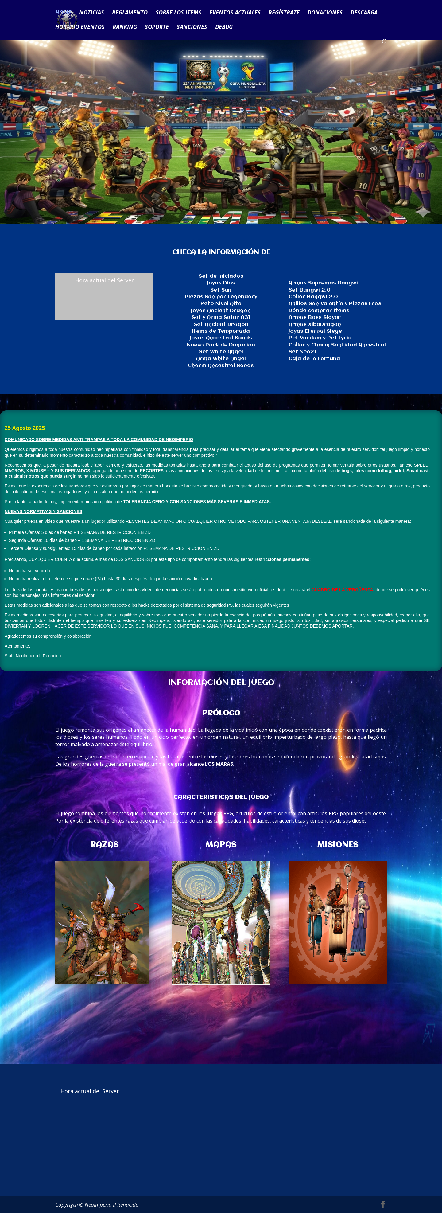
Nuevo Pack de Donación (221, 345)
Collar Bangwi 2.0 (313, 296)
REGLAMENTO (130, 13)
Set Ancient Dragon (221, 324)
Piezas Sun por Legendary (221, 296)
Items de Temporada (221, 331)
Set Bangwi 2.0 (310, 290)
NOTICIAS (91, 13)
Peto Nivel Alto (221, 303)
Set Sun (220, 290)
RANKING (125, 27)
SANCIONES (192, 27)
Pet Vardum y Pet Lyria (320, 338)
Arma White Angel (221, 358)
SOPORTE (157, 27)
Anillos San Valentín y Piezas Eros (335, 303)
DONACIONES (325, 13)
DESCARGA (364, 13)
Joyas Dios (221, 283)
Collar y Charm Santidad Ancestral (337, 345)
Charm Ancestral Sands (221, 365)
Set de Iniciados (221, 276)
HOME (63, 13)
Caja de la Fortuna (314, 358)
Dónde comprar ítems (319, 310)
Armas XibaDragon (315, 324)
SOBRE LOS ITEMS (178, 13)
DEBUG (224, 27)
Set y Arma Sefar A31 (221, 317)
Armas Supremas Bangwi (323, 283)
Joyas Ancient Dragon (221, 310)
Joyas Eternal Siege (315, 331)
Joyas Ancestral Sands (221, 338)
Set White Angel (221, 351)
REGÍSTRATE (284, 13)
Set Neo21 (302, 351)
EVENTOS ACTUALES (235, 13)
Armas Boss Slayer (315, 317)
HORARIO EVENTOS (80, 27)
